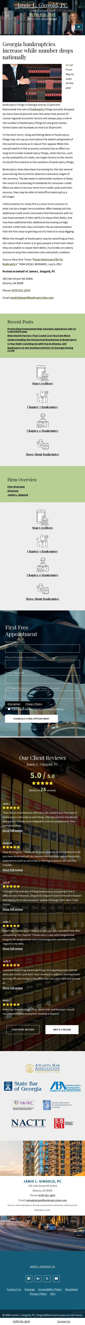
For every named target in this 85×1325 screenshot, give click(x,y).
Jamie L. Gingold (17, 494)
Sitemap (30, 1289)
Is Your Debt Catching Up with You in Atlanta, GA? (37, 343)
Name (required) (15, 642)
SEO (52, 1294)
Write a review (62, 1029)
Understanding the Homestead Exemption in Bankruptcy (42, 339)
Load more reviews (23, 1029)
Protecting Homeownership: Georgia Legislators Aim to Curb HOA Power (41, 330)
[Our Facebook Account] (29, 1278)
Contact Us (63, 1321)
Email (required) (15, 672)
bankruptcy (37, 109)
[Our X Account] (47, 1278)
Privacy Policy (34, 704)
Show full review (13, 830)
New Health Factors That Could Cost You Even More (38, 335)
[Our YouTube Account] (56, 1278)
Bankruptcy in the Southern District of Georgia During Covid (40, 349)
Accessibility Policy (50, 1289)
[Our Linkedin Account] (38, 1278)
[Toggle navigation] (7, 15)
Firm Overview (16, 486)
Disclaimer (14, 704)
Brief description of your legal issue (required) (32, 688)
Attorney (12, 490)
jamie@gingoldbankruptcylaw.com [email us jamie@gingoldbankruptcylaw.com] (32, 298)
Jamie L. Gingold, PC (42, 4)
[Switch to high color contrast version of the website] (79, 27)
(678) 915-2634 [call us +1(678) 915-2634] (21, 1321)
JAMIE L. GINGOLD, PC (42, 1266)
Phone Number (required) (20, 657)
